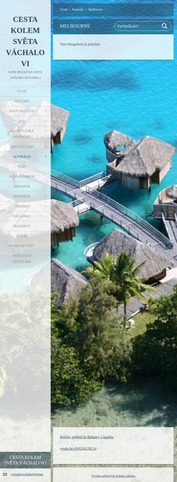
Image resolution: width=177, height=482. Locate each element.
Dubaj (22, 236)
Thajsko (22, 206)
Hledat (165, 26)
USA (22, 121)
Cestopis (22, 101)
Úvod (22, 91)
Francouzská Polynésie (22, 134)
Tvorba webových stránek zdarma (113, 476)
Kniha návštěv (22, 246)
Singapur (22, 186)
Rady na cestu (22, 111)
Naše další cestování (21, 259)
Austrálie (22, 157)
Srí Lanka (21, 216)
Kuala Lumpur (22, 176)
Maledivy (21, 226)
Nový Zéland (21, 147)
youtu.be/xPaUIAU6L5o (78, 448)
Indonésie (21, 196)
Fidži (22, 166)
